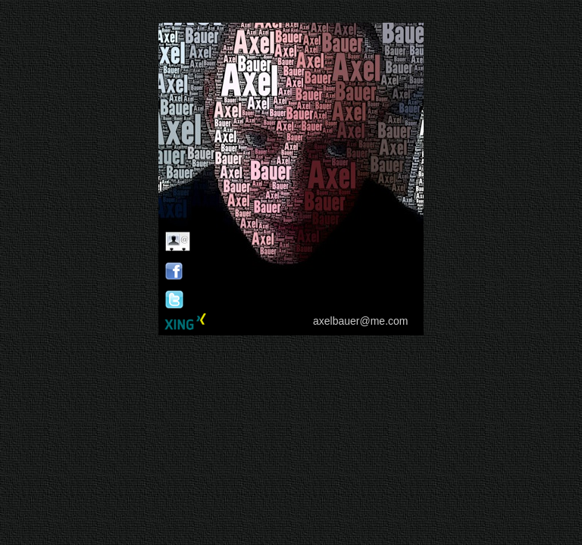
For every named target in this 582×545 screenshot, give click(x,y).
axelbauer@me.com (360, 321)
